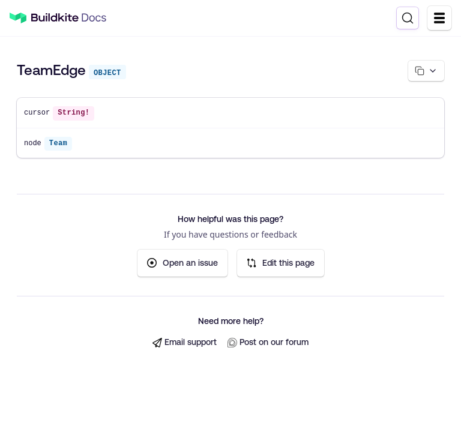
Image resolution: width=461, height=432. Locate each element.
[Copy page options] (426, 71)
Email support (184, 342)
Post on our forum (268, 342)
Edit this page (281, 263)
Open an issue (182, 263)
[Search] (407, 18)
